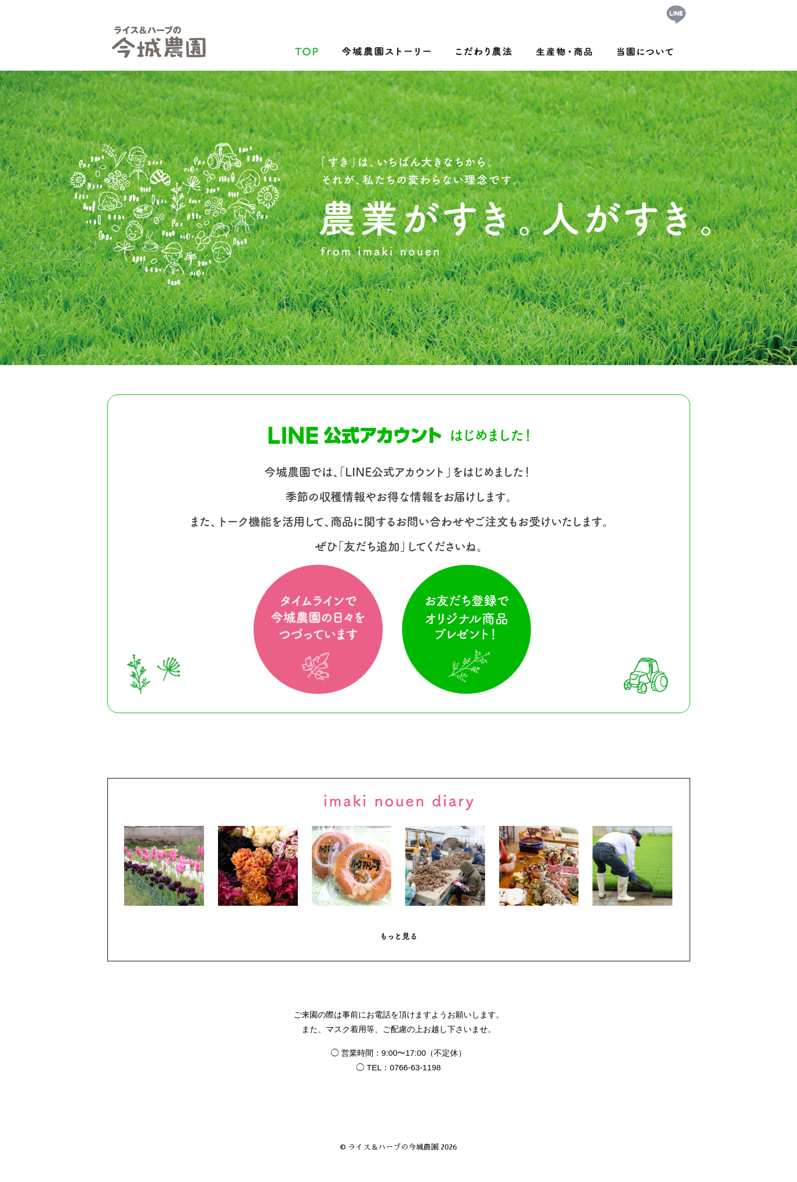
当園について (645, 49)
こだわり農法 (483, 49)
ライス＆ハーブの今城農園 (393, 1147)
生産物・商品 (564, 49)
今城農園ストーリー (386, 49)
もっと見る (399, 936)
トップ (306, 49)
